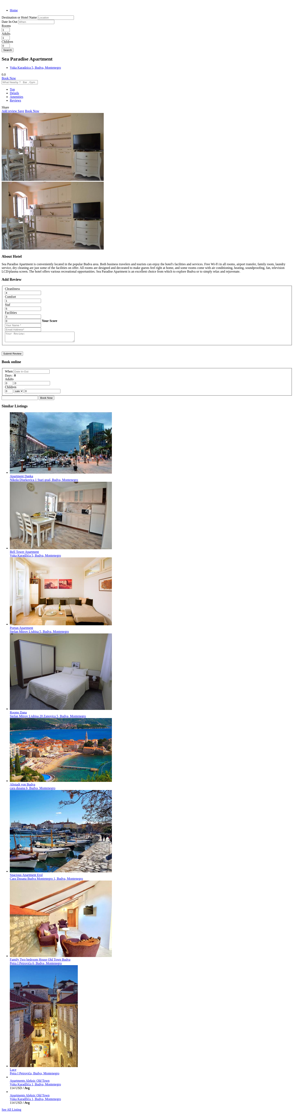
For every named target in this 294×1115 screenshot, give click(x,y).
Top (12, 89)
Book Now (9, 78)
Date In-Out (10, 21)
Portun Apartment (21, 629)
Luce (13, 1071)
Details (14, 93)
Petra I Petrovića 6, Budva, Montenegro (36, 965)
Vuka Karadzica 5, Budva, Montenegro (35, 67)
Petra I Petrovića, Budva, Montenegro (34, 1075)
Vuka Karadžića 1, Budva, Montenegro (35, 1086)
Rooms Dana (18, 714)
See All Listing (11, 1111)
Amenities (16, 96)
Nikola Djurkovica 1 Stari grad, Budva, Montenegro (44, 481)
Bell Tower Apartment (24, 553)
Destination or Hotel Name (19, 17)
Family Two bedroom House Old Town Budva (40, 961)
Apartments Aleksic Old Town (30, 1082)
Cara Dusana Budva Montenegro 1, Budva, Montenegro (46, 880)
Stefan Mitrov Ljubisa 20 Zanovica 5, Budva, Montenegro (48, 718)
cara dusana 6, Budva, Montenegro (32, 790)
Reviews (15, 100)
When (9, 373)
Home (14, 10)
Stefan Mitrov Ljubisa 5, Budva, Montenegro (39, 633)
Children (7, 41)
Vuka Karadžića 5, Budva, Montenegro (35, 557)
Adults (6, 33)
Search (7, 50)
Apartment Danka (21, 478)
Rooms (6, 26)
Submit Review (12, 355)
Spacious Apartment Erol (26, 877)
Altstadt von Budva (22, 786)
